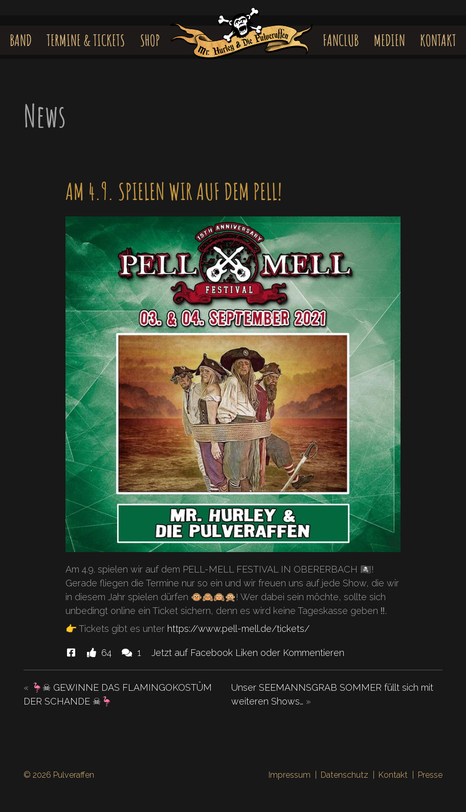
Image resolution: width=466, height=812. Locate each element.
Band (21, 40)
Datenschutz (344, 775)
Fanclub (341, 40)
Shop (150, 40)
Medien (389, 40)
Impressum (289, 775)
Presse (430, 775)
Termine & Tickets (86, 40)
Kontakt (438, 40)
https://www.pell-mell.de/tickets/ (238, 628)
